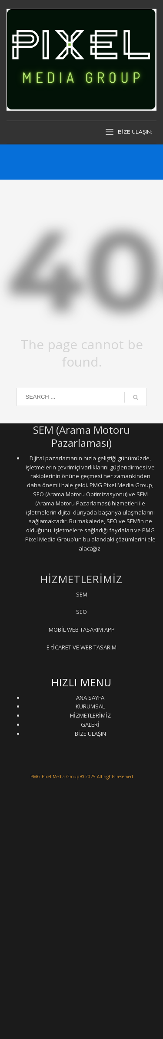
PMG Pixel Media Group (54, 777)
